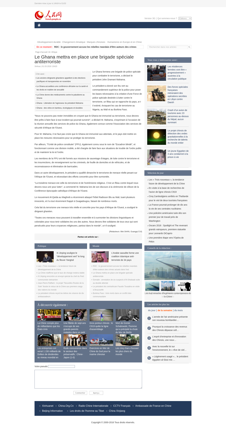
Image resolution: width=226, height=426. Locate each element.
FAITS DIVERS (129, 29)
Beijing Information (52, 411)
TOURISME (172, 29)
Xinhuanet (47, 406)
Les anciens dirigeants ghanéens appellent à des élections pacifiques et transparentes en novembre (61, 80)
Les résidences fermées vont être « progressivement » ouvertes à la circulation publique (177, 72)
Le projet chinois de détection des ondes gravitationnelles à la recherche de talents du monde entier (178, 136)
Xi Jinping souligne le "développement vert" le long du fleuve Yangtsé (70, 256)
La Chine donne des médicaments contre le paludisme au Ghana (61, 96)
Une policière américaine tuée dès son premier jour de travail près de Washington (167, 217)
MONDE (71, 29)
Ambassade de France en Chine (153, 406)
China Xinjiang (117, 411)
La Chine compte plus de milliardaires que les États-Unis (49, 326)
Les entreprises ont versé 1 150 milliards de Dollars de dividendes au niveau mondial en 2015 (49, 354)
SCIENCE (98, 29)
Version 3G (149, 18)
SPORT (158, 29)
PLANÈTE (146, 29)
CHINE (43, 29)
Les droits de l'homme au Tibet (87, 411)
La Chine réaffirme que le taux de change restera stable (61, 273)
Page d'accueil (41, 52)
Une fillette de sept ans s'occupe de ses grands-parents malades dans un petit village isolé (75, 329)
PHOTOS (44, 36)
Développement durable (49, 42)
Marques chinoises (96, 42)
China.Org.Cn (66, 406)
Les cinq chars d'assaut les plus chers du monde (127, 351)
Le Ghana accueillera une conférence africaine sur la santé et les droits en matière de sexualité (62, 88)
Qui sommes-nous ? (167, 18)
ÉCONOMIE (56, 29)
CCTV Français (121, 406)
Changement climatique (73, 42)
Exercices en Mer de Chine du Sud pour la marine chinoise (100, 351)
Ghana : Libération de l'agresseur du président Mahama (60, 103)
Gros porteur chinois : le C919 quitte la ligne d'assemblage (101, 326)
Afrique (54, 52)
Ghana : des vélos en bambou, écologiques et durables (60, 108)
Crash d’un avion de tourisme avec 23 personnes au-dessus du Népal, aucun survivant (178, 116)
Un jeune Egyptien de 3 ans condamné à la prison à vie (178, 154)
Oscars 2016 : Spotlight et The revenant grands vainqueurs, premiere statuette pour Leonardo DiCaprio (168, 229)
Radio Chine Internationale (93, 406)
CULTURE (112, 29)
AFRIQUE (84, 29)
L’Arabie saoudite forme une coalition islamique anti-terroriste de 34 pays (125, 256)
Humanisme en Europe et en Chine (124, 42)
